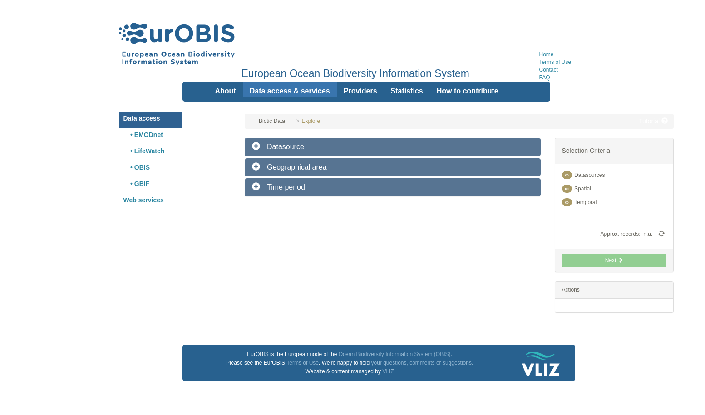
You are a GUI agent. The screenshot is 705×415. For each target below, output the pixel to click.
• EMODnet (143, 134)
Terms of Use (555, 62)
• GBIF (136, 183)
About (225, 91)
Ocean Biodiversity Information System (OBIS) (395, 354)
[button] (392, 147)
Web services (143, 200)
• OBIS (136, 167)
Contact (548, 70)
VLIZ (388, 371)
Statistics (407, 91)
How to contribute (467, 91)
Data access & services (290, 91)
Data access (141, 118)
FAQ (544, 77)
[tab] (392, 147)
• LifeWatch (144, 151)
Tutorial (653, 121)
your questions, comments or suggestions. (422, 363)
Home (546, 54)
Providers (360, 91)
